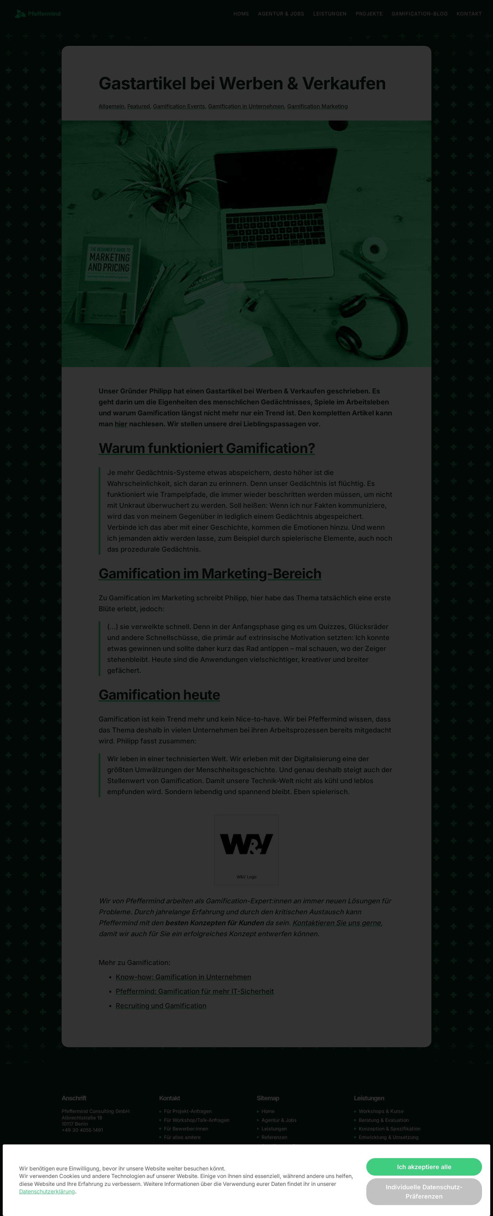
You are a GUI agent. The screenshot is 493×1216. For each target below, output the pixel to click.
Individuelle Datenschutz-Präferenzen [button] (424, 1191)
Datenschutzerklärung (47, 1191)
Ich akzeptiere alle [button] (424, 1166)
